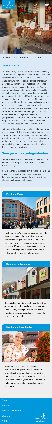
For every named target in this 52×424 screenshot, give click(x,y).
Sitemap (6, 416)
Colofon (5, 421)
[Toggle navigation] (47, 4)
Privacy (5, 405)
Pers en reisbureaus (11, 410)
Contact (5, 400)
